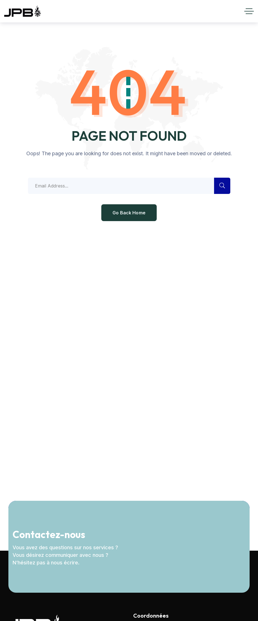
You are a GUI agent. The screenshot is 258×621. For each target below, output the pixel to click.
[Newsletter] (189, 546)
